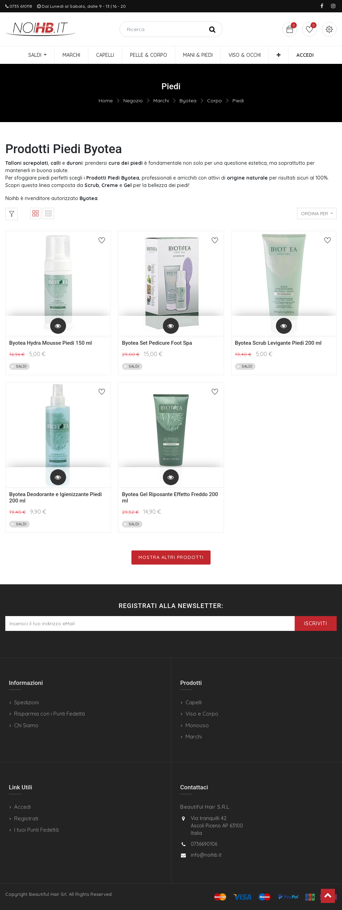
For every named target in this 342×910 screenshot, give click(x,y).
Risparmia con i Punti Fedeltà (49, 713)
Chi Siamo (26, 725)
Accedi (22, 806)
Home (106, 100)
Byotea (187, 100)
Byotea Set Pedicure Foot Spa (157, 343)
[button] (278, 55)
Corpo (214, 100)
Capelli (193, 702)
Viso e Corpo (201, 713)
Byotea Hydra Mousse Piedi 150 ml (50, 343)
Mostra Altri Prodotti (171, 557)
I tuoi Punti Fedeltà (36, 829)
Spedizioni (26, 702)
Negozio (133, 100)
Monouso (197, 725)
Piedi (238, 100)
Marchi (161, 100)
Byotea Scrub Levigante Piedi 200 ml (278, 343)
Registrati (26, 818)
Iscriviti (315, 623)
